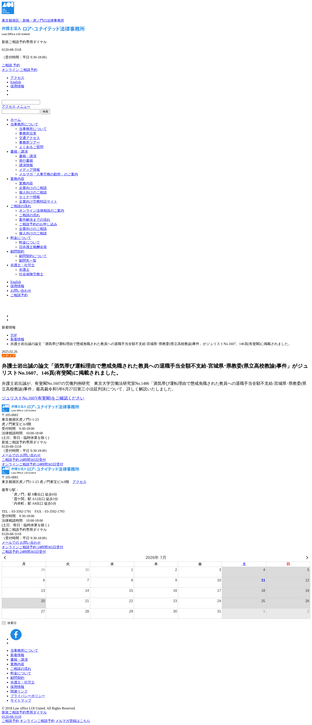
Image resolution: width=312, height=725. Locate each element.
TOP (13, 335)
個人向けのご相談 (33, 192)
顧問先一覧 (27, 260)
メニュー (23, 106)
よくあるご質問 (31, 147)
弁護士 (24, 269)
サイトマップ (20, 700)
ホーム (15, 120)
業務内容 (17, 179)
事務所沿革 (27, 133)
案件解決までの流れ (34, 219)
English (15, 82)
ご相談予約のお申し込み (38, 224)
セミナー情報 (29, 197)
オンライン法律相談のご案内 (41, 210)
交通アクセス (29, 138)
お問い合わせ (20, 290)
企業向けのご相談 (33, 188)
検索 (45, 111)
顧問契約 (17, 251)
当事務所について (24, 124)
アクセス (17, 78)
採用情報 (17, 86)
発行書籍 (26, 160)
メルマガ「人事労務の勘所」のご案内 (48, 174)
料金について (20, 238)
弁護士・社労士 (22, 265)
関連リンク (19, 691)
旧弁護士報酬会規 (33, 247)
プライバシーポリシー (27, 696)
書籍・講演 (19, 151)
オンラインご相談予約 (37, 721)
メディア (9, 356)
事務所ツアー (29, 142)
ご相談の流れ (20, 206)
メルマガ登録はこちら (72, 721)
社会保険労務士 (31, 274)
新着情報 (17, 339)
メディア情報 (29, 170)
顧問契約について (33, 256)
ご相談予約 (19, 295)
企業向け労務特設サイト (38, 201)
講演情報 (26, 165)
